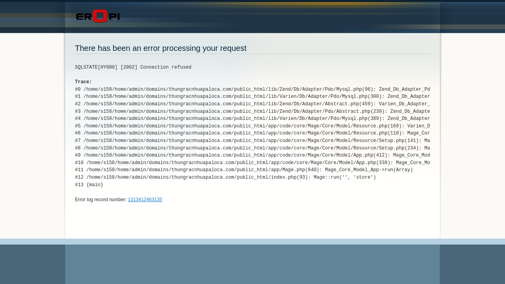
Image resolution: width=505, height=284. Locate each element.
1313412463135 (145, 199)
